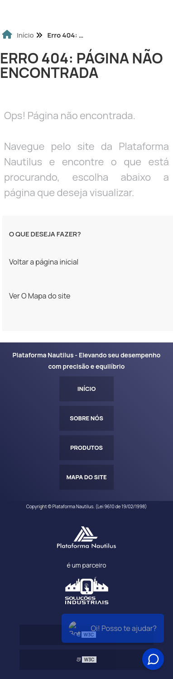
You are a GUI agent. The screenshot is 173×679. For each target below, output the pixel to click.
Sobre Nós (86, 418)
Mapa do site (86, 477)
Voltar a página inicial (43, 262)
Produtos (86, 447)
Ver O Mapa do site (39, 296)
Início (86, 389)
